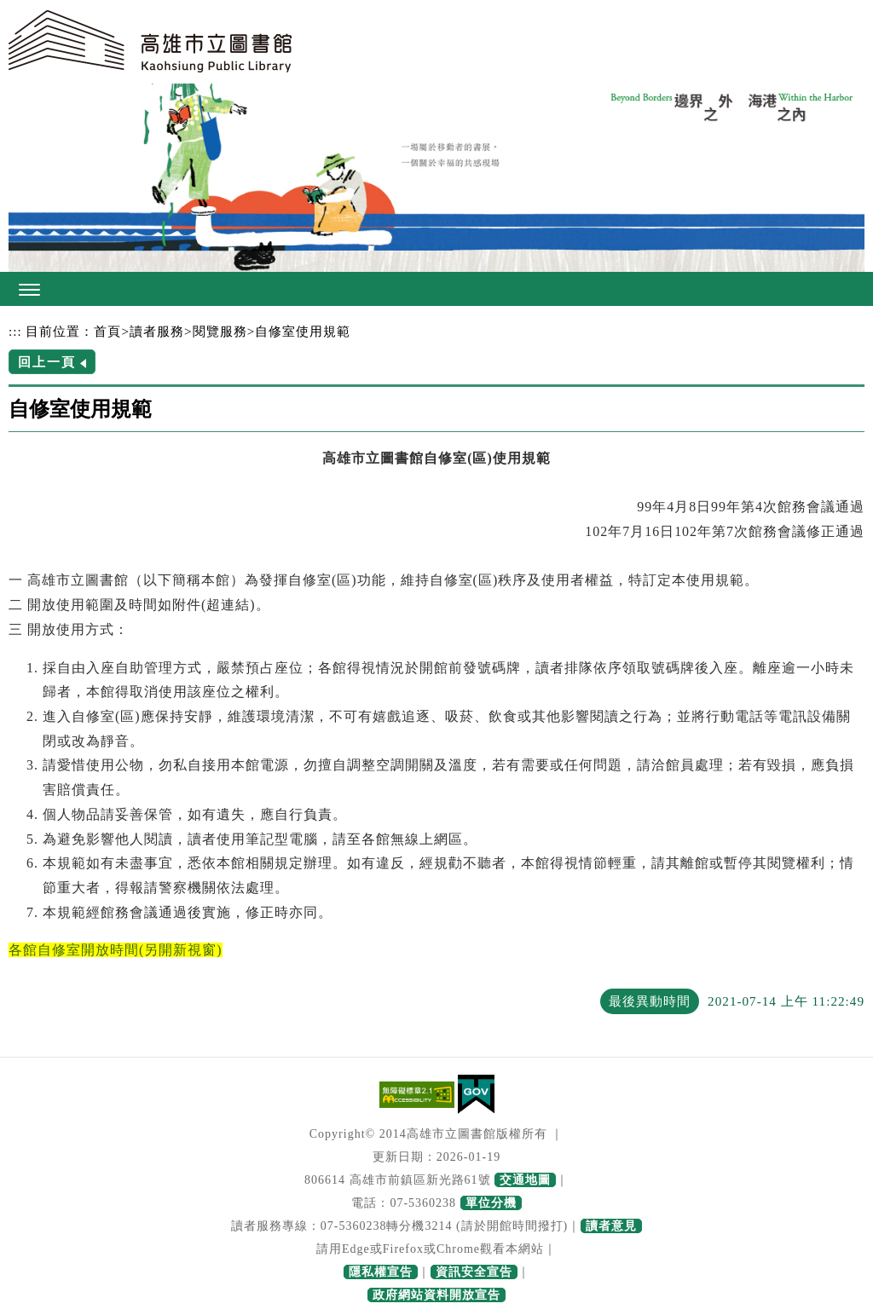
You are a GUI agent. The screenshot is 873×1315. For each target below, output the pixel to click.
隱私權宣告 (381, 1272)
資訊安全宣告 (474, 1272)
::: (15, 331)
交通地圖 (525, 1180)
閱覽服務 (220, 331)
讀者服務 (157, 331)
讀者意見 (611, 1226)
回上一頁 (47, 362)
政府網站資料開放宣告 (436, 1295)
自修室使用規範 (302, 331)
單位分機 (491, 1203)
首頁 (107, 331)
